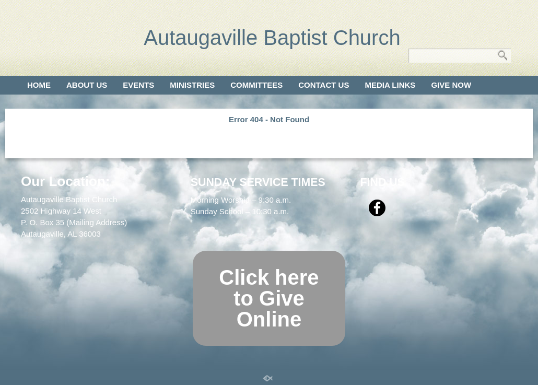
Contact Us (323, 84)
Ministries (192, 84)
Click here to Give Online (269, 298)
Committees (256, 84)
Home (39, 84)
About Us (86, 84)
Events (138, 84)
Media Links (390, 84)
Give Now (451, 84)
